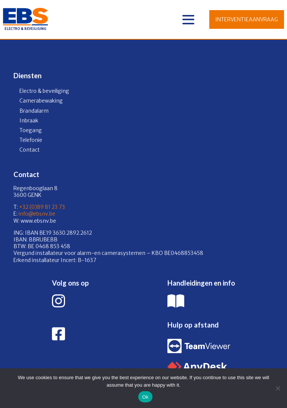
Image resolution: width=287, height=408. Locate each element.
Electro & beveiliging (44, 91)
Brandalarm (34, 110)
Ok (145, 397)
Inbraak (28, 120)
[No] (277, 388)
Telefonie (30, 140)
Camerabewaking (41, 100)
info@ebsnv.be (36, 213)
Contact (29, 149)
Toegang (30, 130)
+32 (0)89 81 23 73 (42, 207)
